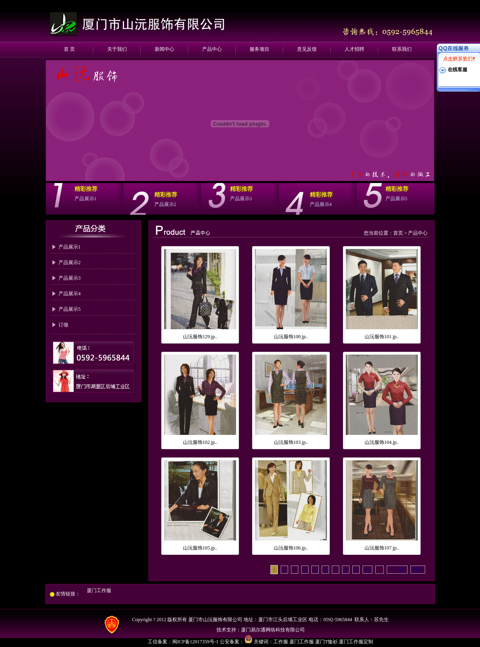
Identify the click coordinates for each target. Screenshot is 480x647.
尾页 (418, 569)
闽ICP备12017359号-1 (196, 642)
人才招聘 (354, 49)
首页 (398, 233)
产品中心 (212, 49)
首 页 (69, 49)
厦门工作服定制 (356, 642)
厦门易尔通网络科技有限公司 (273, 630)
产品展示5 (70, 309)
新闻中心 (164, 49)
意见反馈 (307, 49)
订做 (63, 325)
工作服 (280, 642)
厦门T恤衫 (326, 642)
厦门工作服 (99, 590)
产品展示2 (70, 262)
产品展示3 (70, 278)
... (379, 569)
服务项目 (259, 49)
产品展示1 (70, 247)
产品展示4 (70, 293)
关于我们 (117, 49)
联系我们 (402, 49)
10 (367, 569)
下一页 (397, 569)
